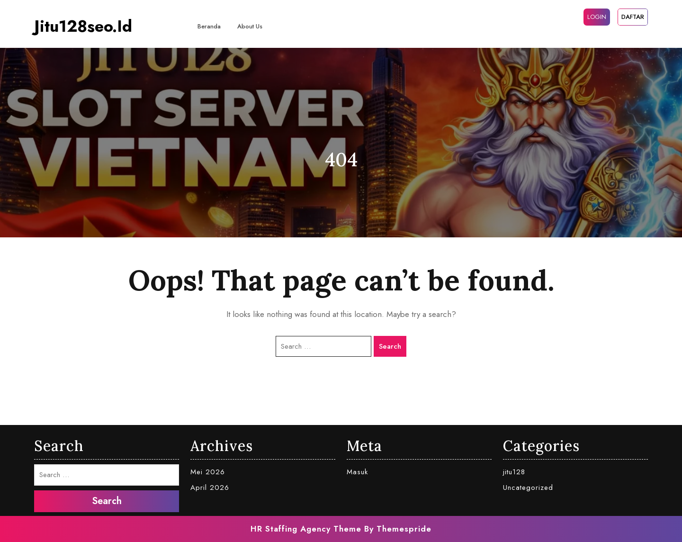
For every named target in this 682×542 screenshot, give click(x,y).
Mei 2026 (207, 472)
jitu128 (514, 472)
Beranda (209, 26)
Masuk (357, 472)
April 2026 (209, 487)
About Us (249, 26)
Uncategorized (528, 487)
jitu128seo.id (83, 26)
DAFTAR (632, 16)
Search (390, 346)
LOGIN (596, 16)
